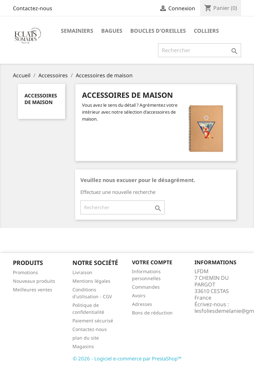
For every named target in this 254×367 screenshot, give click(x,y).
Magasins (83, 346)
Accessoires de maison (40, 98)
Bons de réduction (152, 313)
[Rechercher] (199, 50)
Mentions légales (91, 281)
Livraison (82, 272)
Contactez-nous (32, 8)
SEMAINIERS (77, 30)
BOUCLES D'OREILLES (158, 30)
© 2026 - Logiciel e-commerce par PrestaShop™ (127, 358)
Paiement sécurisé (92, 320)
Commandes (146, 287)
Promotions (25, 272)
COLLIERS (206, 30)
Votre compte (152, 262)
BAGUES (111, 30)
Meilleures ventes (32, 289)
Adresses (142, 304)
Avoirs (139, 295)
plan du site (85, 338)
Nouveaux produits (34, 281)
